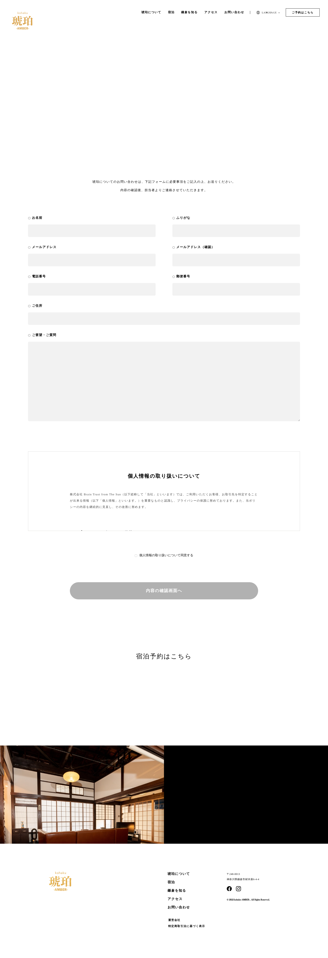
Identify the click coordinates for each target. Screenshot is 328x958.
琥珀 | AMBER (22, 20)
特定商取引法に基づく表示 (186, 926)
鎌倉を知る (177, 890)
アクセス (175, 899)
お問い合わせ (179, 907)
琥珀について (179, 874)
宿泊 (171, 882)
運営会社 (174, 920)
